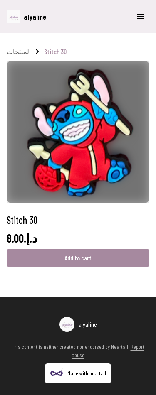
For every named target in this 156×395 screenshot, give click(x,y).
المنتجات (19, 51)
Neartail (119, 346)
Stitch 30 (55, 51)
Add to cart (78, 258)
